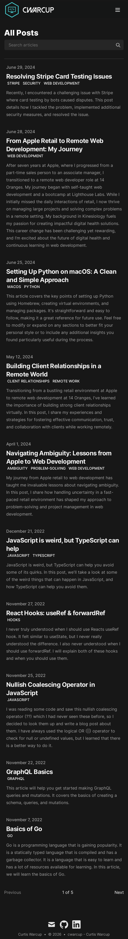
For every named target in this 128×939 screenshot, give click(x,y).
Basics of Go (24, 829)
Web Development (62, 83)
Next (119, 892)
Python (32, 286)
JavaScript (18, 555)
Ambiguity (17, 468)
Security (32, 83)
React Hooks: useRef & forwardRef (55, 613)
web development (25, 156)
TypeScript (44, 555)
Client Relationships (28, 381)
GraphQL (16, 778)
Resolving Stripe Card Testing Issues (59, 76)
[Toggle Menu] (119, 10)
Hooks (13, 620)
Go (10, 835)
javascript (18, 699)
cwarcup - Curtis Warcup (89, 934)
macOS (14, 286)
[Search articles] (64, 44)
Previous (12, 892)
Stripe (13, 83)
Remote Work (66, 381)
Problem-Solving (48, 468)
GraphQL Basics (29, 772)
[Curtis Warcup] (30, 10)
